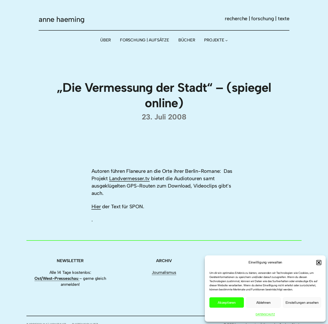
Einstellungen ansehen (302, 303)
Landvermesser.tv (129, 178)
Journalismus (164, 272)
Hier (96, 206)
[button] (319, 262)
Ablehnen (263, 303)
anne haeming (61, 19)
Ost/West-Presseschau (56, 278)
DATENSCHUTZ (265, 314)
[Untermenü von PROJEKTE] (226, 40)
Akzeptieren (227, 303)
